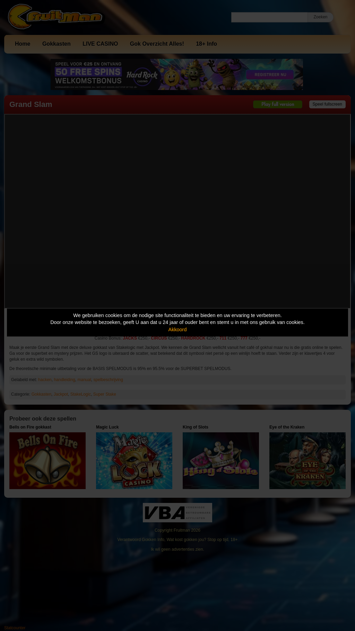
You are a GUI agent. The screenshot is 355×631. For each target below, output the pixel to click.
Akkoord (177, 329)
